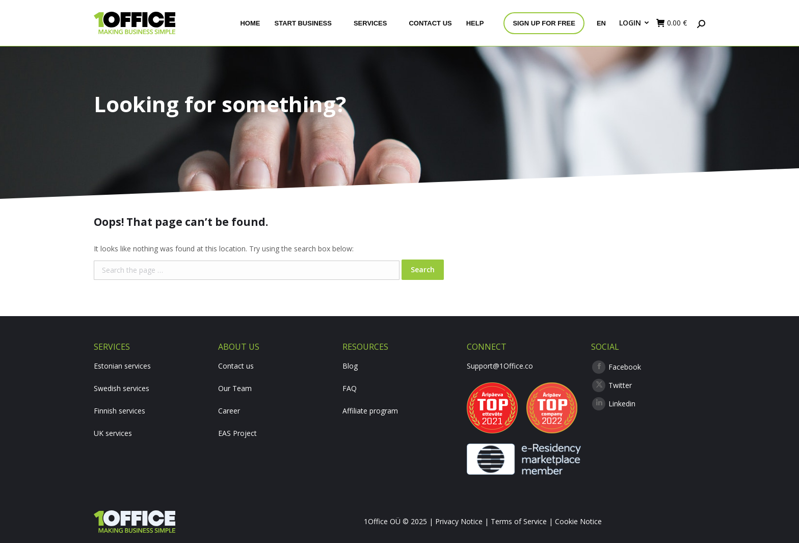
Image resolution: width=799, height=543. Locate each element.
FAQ (349, 388)
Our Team (235, 388)
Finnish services (119, 411)
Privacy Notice (459, 521)
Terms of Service (519, 521)
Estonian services (122, 366)
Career (229, 411)
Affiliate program (370, 411)
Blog (350, 366)
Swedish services (121, 388)
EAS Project (237, 433)
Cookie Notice (578, 521)
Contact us (236, 366)
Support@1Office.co (500, 366)
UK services (113, 433)
